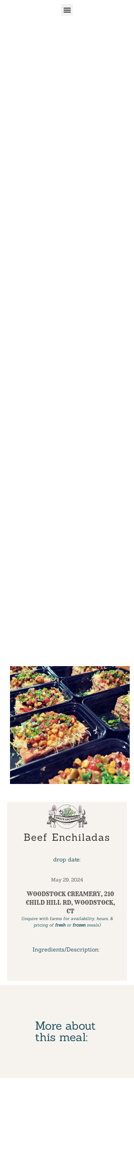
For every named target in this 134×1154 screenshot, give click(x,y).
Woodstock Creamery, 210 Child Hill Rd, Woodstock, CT (70, 902)
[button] (67, 10)
